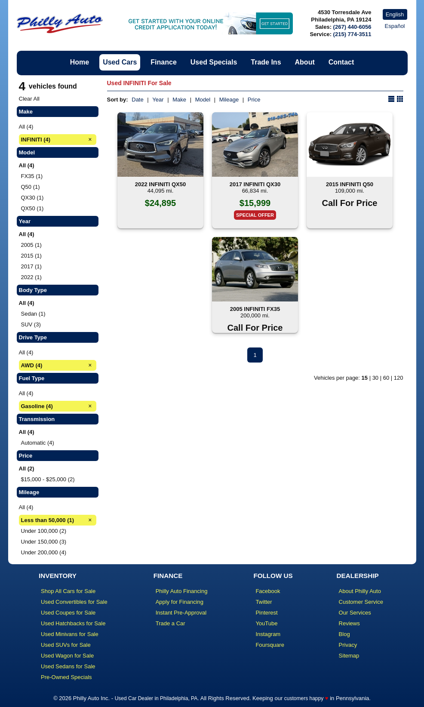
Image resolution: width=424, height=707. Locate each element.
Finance (163, 62)
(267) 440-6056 (352, 27)
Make (179, 99)
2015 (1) (31, 255)
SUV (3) (31, 324)
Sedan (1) (33, 313)
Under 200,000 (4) (44, 552)
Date (137, 99)
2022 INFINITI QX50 (160, 184)
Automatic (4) (37, 443)
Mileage (229, 99)
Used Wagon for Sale (67, 655)
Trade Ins (266, 62)
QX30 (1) (32, 197)
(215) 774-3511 (352, 34)
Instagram (267, 634)
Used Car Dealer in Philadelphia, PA (156, 698)
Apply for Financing (179, 602)
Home (79, 62)
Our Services (355, 612)
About (305, 62)
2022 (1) (31, 277)
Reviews (349, 623)
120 (398, 378)
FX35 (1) (32, 176)
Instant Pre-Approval (181, 612)
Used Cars (120, 62)
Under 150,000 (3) (44, 541)
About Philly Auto (360, 591)
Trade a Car (170, 623)
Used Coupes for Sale (68, 612)
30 (375, 378)
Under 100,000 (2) (44, 531)
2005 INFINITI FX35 (255, 309)
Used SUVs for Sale (66, 645)
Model (202, 99)
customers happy (303, 698)
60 (386, 378)
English (395, 14)
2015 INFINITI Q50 (349, 184)
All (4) (26, 126)
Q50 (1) (30, 187)
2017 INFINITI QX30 (255, 184)
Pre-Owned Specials (66, 677)
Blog (344, 634)
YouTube (266, 623)
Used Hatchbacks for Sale (73, 623)
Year (157, 99)
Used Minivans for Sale (69, 634)
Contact (341, 62)
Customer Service (361, 602)
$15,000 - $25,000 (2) (48, 479)
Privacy (348, 645)
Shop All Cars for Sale (68, 591)
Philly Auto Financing (182, 591)
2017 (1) (31, 266)
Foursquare (269, 645)
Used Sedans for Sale (68, 666)
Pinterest (266, 612)
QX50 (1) (32, 208)
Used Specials (213, 62)
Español (395, 26)
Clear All (29, 98)
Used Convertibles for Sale (74, 602)
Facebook (267, 591)
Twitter (263, 602)
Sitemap (349, 655)
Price (254, 99)
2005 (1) (31, 245)
